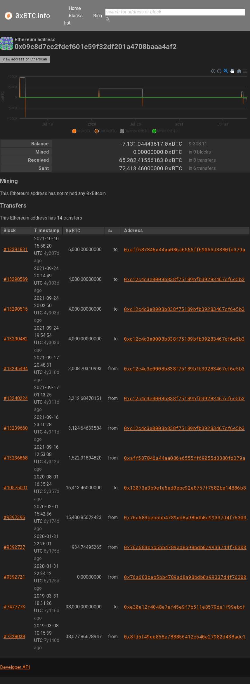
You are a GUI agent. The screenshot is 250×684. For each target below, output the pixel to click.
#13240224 (16, 398)
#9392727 (14, 547)
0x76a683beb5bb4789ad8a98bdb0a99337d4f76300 (185, 517)
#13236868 (16, 458)
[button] (81, 131)
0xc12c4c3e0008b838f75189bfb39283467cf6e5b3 (184, 279)
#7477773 (14, 607)
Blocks (76, 15)
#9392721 (14, 577)
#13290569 (16, 279)
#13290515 (16, 309)
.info (32, 16)
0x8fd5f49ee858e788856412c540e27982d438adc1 (185, 636)
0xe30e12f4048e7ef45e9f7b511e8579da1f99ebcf (184, 607)
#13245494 (16, 368)
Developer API (15, 667)
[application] (125, 101)
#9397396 (14, 517)
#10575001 (16, 487)
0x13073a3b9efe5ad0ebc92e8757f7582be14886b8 (185, 488)
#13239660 (16, 428)
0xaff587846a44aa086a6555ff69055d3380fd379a (184, 249)
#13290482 (16, 339)
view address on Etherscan (25, 59)
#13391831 (16, 249)
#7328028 (14, 636)
